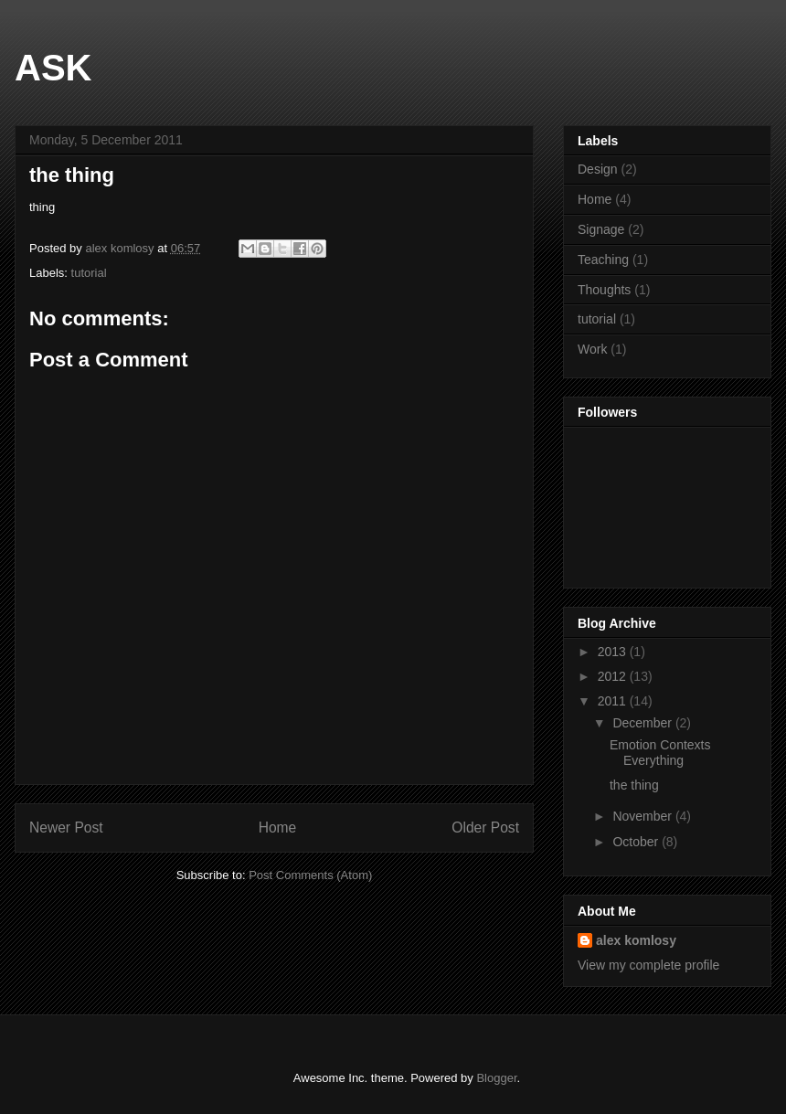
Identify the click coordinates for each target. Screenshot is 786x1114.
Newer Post (66, 827)
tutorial (89, 273)
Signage (601, 229)
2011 (614, 701)
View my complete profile (648, 965)
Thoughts (604, 289)
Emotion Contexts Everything (660, 752)
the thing (634, 785)
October (637, 841)
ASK (53, 68)
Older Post (485, 827)
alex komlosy (636, 940)
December (643, 723)
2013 (614, 651)
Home (278, 827)
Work (592, 349)
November (643, 816)
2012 (614, 676)
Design (598, 169)
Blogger (496, 1078)
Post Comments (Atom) (310, 875)
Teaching (603, 259)
